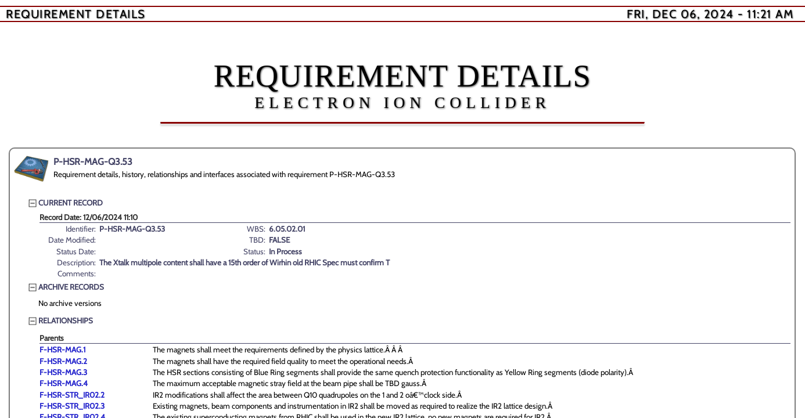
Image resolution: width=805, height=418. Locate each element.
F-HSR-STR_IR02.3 (72, 405)
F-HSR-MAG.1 (62, 349)
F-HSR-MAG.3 (63, 372)
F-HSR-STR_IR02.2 (72, 394)
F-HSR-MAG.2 (63, 361)
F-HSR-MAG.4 (63, 383)
